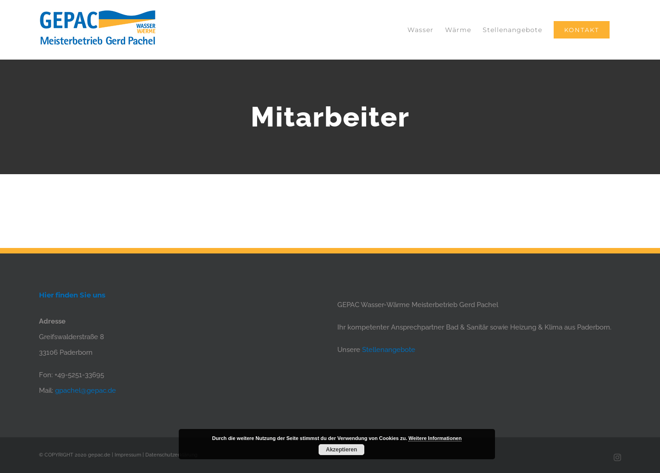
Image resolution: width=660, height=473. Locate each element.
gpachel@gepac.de (85, 390)
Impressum (128, 455)
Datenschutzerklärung (171, 455)
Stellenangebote (388, 350)
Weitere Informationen (435, 438)
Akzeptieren (341, 449)
